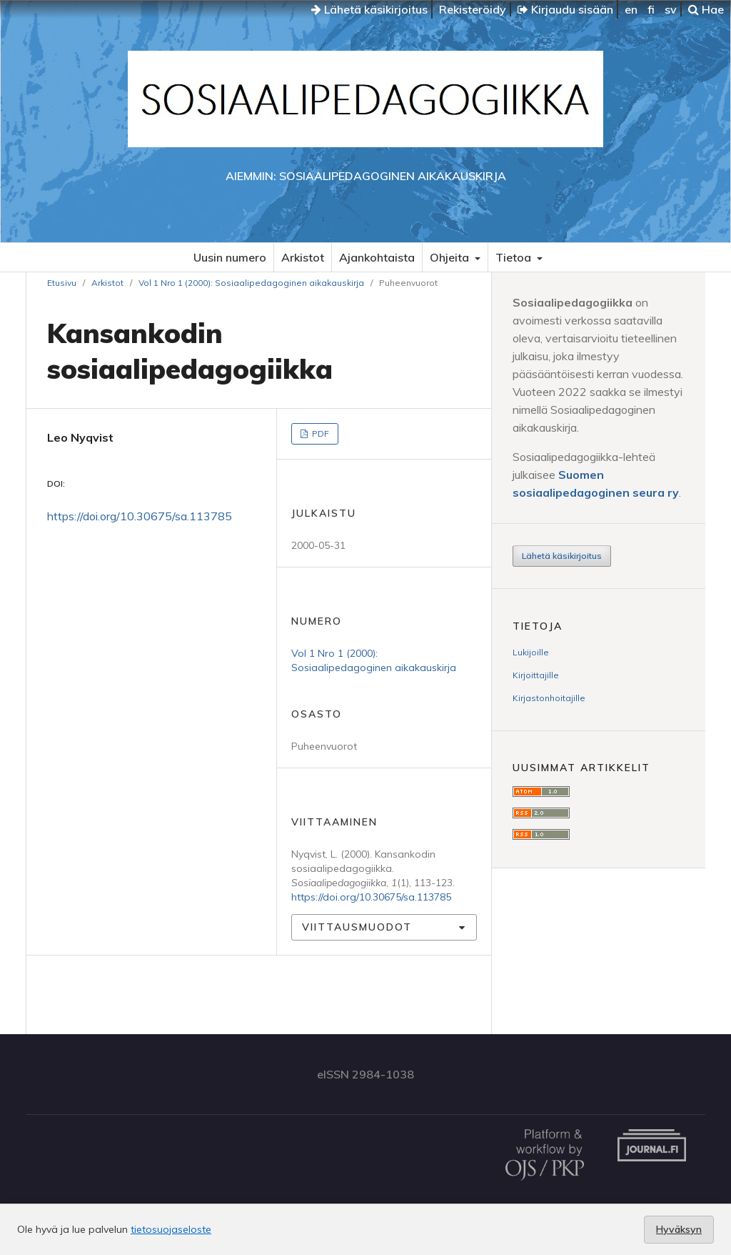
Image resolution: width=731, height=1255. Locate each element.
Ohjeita (451, 257)
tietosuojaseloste (171, 1229)
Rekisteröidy (472, 9)
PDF (319, 433)
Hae (706, 9)
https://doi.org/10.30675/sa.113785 (139, 516)
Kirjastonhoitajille (549, 698)
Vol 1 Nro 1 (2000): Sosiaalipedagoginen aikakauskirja (251, 282)
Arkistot (302, 257)
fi (651, 9)
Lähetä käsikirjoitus (369, 9)
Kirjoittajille (536, 675)
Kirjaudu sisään (565, 9)
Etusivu (61, 282)
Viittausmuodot (357, 927)
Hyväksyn (679, 1229)
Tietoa (514, 257)
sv (671, 9)
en (631, 9)
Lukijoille (531, 652)
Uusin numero (229, 257)
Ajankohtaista (377, 257)
